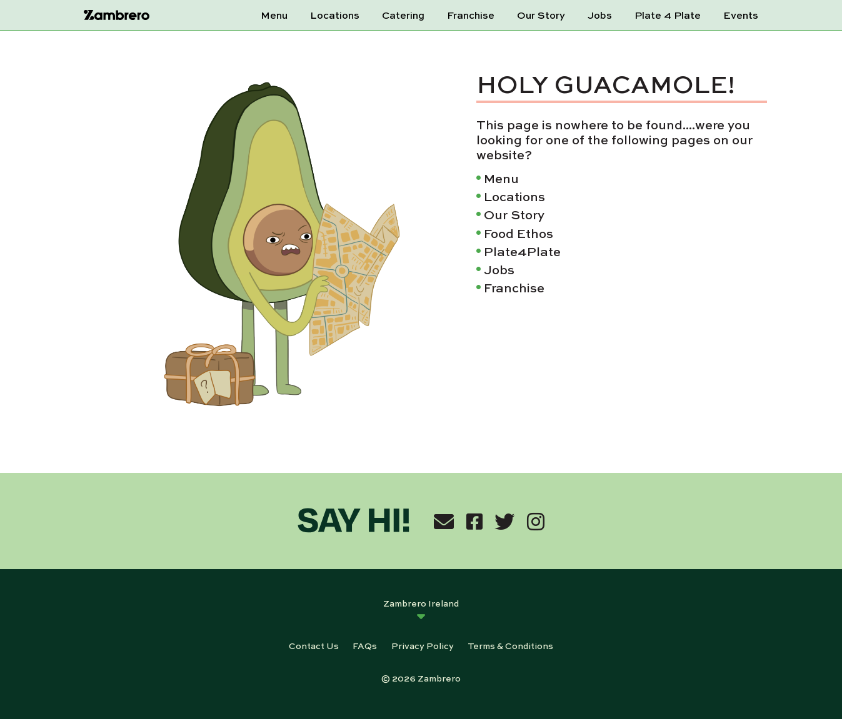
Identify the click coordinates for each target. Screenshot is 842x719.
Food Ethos (518, 233)
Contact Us (314, 645)
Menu (274, 15)
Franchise (470, 15)
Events (740, 15)
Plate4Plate (522, 251)
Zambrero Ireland (421, 603)
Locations (334, 15)
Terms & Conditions (510, 645)
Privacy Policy (422, 645)
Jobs (600, 15)
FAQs (365, 645)
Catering (403, 15)
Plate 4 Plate (667, 15)
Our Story (541, 15)
